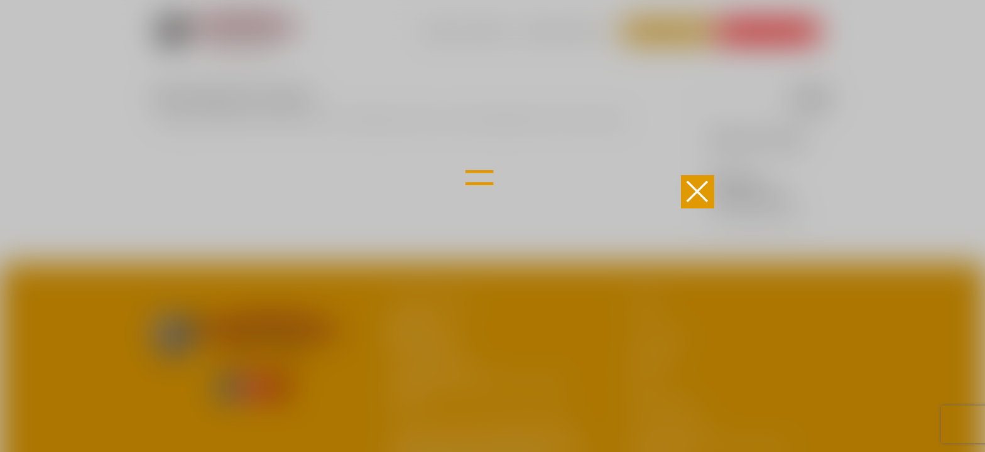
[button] (697, 191)
